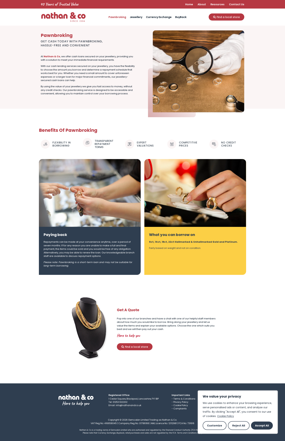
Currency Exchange (159, 17)
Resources (217, 4)
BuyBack (180, 17)
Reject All (238, 425)
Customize (214, 425)
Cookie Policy (225, 416)
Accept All (262, 425)
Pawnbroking (117, 17)
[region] (238, 412)
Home (189, 4)
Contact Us (236, 4)
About (202, 4)
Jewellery (136, 17)
